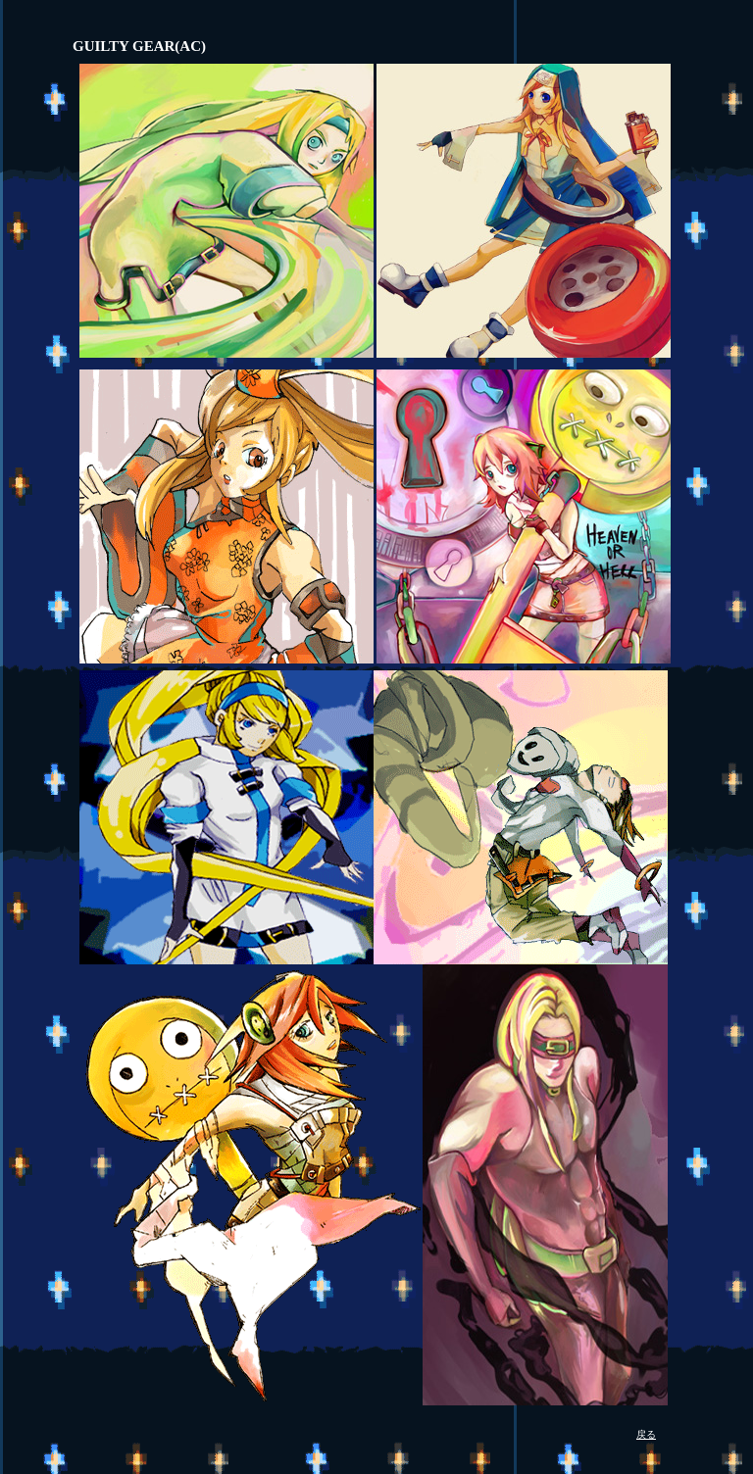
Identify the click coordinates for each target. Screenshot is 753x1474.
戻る (646, 1434)
